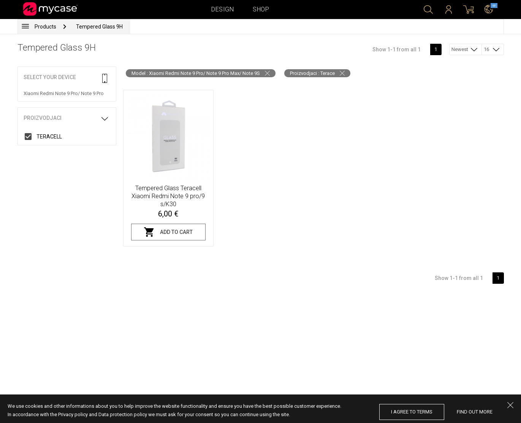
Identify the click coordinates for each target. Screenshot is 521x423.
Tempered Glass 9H (99, 27)
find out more (474, 412)
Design (222, 9)
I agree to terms (411, 412)
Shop (261, 9)
